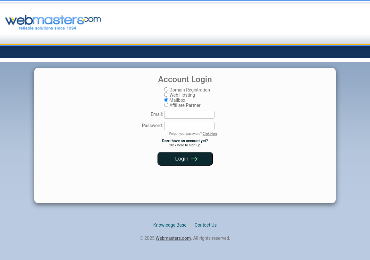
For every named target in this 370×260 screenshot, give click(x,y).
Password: (152, 125)
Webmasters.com (173, 238)
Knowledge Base (169, 225)
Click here (176, 145)
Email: (157, 114)
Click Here (210, 133)
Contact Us (206, 225)
